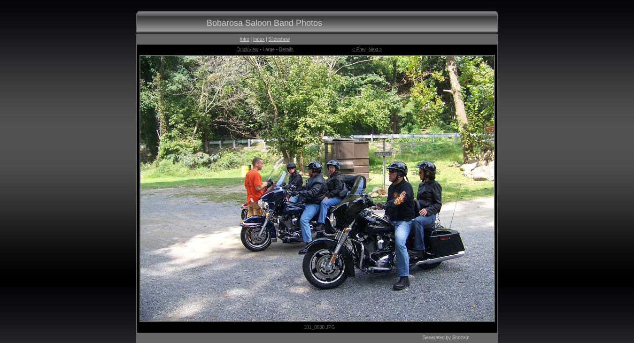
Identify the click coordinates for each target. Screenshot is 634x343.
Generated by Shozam (445, 337)
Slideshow (279, 39)
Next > (375, 49)
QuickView (247, 49)
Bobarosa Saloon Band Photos (264, 23)
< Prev (359, 49)
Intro (244, 39)
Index (258, 39)
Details (286, 49)
